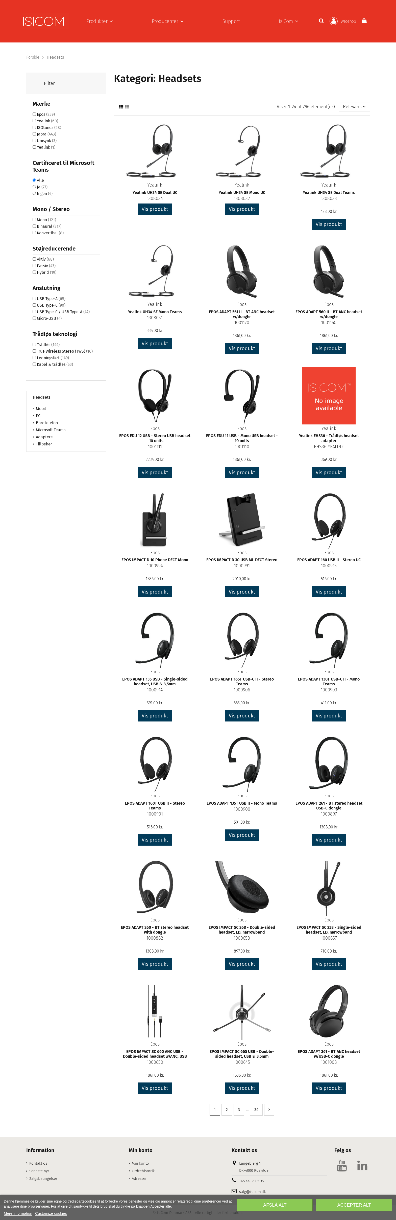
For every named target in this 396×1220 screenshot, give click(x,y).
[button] (99, 21)
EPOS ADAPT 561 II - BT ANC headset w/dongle (242, 314)
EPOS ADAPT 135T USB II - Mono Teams (242, 803)
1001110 (242, 446)
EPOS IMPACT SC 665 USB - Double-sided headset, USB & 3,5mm (242, 1054)
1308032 (242, 198)
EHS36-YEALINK (329, 446)
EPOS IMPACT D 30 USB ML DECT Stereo (241, 559)
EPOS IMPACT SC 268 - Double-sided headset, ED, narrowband (242, 930)
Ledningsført (53, 357)
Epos (241, 304)
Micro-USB (49, 318)
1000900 (242, 809)
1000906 (242, 690)
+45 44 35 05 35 (251, 1181)
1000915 (329, 566)
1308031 (155, 318)
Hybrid (46, 272)
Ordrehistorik (143, 1171)
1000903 (329, 690)
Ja (42, 187)
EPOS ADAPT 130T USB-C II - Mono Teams (329, 681)
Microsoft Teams (50, 429)
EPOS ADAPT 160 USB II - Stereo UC (329, 559)
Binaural (49, 226)
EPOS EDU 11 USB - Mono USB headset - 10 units (242, 438)
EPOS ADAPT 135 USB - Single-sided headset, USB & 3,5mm (155, 681)
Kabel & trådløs (55, 364)
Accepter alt (354, 1205)
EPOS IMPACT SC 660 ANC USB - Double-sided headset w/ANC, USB (155, 1054)
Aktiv (45, 259)
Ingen (45, 193)
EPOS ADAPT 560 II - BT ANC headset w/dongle (328, 314)
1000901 (155, 814)
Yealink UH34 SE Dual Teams (329, 192)
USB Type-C (51, 305)
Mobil (41, 408)
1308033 (329, 198)
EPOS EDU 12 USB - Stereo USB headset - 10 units (154, 438)
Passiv (46, 265)
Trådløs (48, 344)
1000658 (242, 938)
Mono (46, 219)
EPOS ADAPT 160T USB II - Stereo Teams (155, 805)
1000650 (155, 1062)
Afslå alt (275, 1205)
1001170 (241, 322)
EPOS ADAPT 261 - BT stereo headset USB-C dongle (328, 805)
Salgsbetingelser (43, 1178)
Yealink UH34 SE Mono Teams (155, 311)
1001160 (328, 322)
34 (256, 1109)
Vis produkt (155, 209)
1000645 (242, 1062)
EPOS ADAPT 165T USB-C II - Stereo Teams (242, 681)
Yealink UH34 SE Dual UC (155, 192)
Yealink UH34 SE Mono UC (242, 192)
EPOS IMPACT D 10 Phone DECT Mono (154, 559)
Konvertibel (50, 233)
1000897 (329, 814)
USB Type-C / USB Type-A (63, 311)
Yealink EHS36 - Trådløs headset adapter (329, 438)
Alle (40, 180)
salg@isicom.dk (252, 1191)
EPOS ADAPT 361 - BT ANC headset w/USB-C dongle (329, 1054)
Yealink (154, 185)
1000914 (155, 690)
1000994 (155, 566)
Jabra (46, 134)
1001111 (155, 446)
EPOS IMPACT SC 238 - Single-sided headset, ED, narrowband (328, 930)
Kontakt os (38, 1163)
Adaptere (44, 437)
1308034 (155, 198)
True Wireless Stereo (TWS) (65, 351)
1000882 (154, 938)
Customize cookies (51, 1213)
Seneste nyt (39, 1171)
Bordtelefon (47, 422)
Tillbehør (44, 444)
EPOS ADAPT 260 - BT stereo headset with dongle (155, 930)
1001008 (329, 1062)
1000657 (329, 938)
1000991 (242, 566)
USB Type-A (51, 298)
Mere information (18, 1213)
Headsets (42, 397)
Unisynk (47, 140)
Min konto (140, 1163)
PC (38, 415)
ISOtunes (49, 127)
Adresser (139, 1178)
